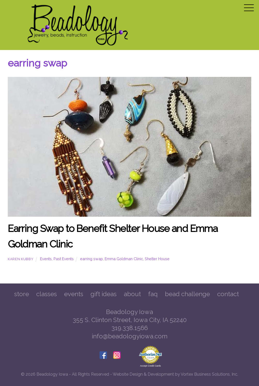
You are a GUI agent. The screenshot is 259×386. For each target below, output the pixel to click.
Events (46, 259)
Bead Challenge (187, 294)
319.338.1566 (129, 328)
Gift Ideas (103, 294)
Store (21, 294)
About (132, 294)
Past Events (64, 259)
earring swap (91, 259)
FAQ (153, 294)
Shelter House (157, 259)
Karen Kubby (20, 259)
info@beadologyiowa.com (129, 336)
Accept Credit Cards (150, 366)
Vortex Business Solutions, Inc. (209, 374)
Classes (46, 294)
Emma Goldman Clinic (124, 259)
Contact (228, 294)
